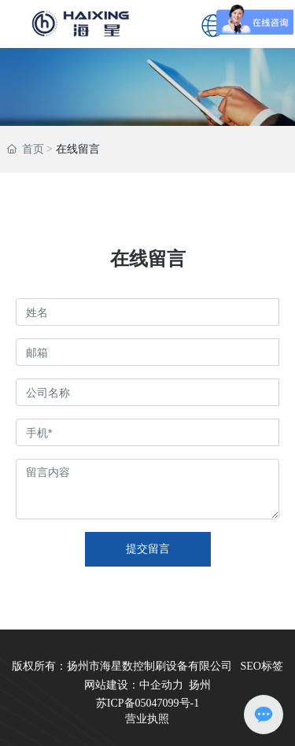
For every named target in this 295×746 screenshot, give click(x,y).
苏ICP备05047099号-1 (147, 703)
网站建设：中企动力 (133, 685)
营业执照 (147, 719)
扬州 (200, 685)
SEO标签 (262, 666)
